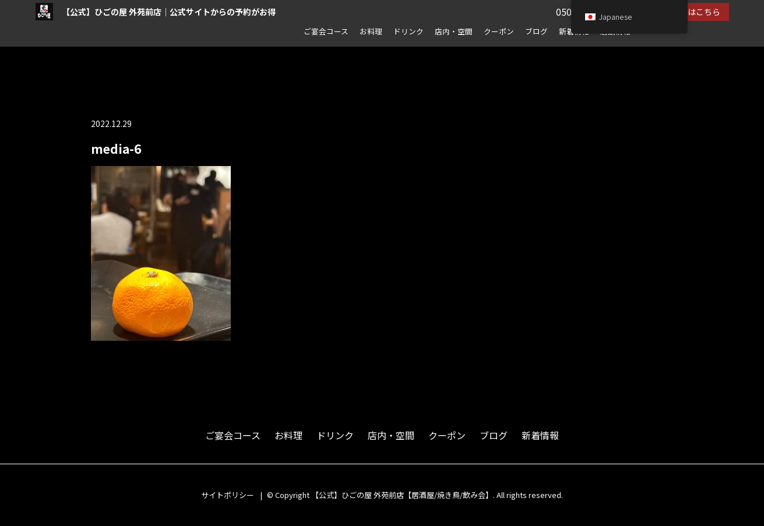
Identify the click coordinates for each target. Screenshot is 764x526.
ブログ (536, 31)
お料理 (371, 31)
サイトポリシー (227, 494)
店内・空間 (454, 31)
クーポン (499, 31)
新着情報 (540, 435)
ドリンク (408, 31)
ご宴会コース (326, 31)
